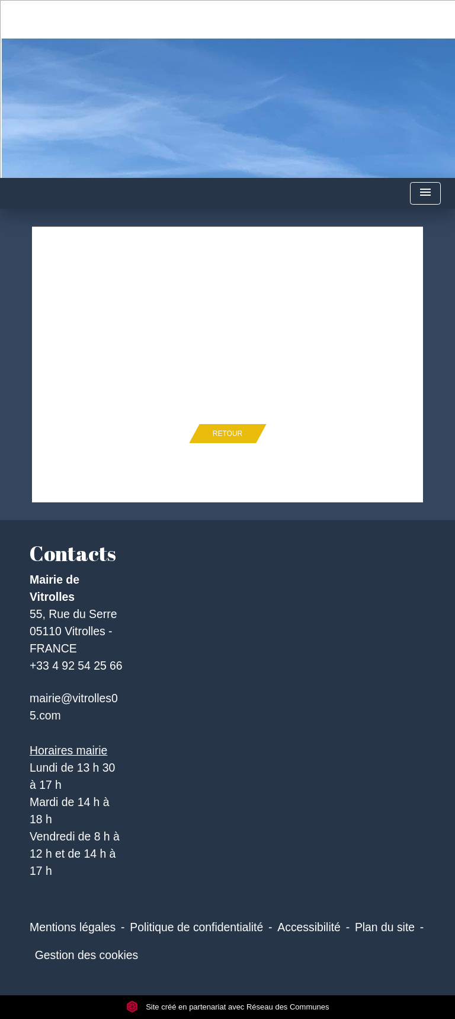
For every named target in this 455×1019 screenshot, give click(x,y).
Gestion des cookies (86, 954)
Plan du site (385, 927)
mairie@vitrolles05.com (74, 707)
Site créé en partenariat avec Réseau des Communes (227, 1006)
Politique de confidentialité (196, 927)
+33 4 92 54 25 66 (76, 665)
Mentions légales (73, 927)
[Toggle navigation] (425, 193)
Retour (227, 433)
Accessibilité (309, 927)
